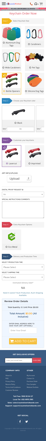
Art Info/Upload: (10, 173)
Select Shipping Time (10, 272)
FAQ (7, 378)
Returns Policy (10, 384)
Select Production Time (12, 262)
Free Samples (31, 384)
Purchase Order (32, 381)
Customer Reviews (12, 390)
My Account (31, 375)
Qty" (5, 129)
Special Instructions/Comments (16, 199)
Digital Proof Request (12, 189)
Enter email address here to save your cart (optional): (21, 325)
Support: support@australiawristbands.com (23, 406)
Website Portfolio (32, 387)
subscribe (37, 360)
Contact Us (30, 378)
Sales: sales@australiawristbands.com (23, 403)
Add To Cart (23, 341)
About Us (9, 375)
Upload (15, 178)
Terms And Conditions (13, 387)
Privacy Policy (10, 381)
